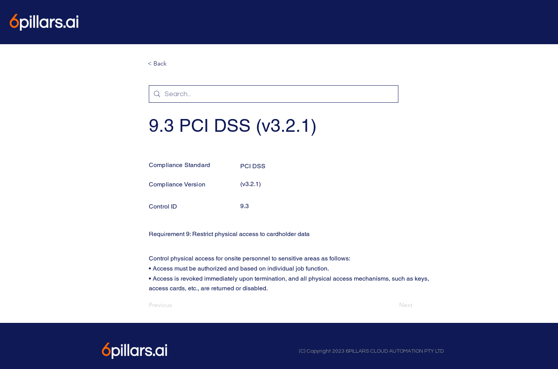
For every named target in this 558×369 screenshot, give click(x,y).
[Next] (393, 305)
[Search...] (273, 94)
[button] (173, 63)
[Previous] (174, 305)
